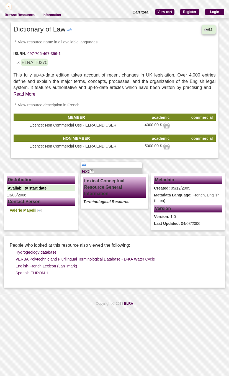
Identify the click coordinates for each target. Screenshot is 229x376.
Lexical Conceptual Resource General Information (104, 187)
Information (52, 15)
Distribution (20, 179)
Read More (24, 94)
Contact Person (24, 201)
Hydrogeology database (36, 252)
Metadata (164, 179)
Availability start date (27, 188)
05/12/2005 (172, 188)
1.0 (165, 216)
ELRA (128, 304)
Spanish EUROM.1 (32, 273)
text (88, 171)
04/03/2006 (177, 223)
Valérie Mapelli (26, 210)
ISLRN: (20, 53)
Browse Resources (20, 15)
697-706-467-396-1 (43, 53)
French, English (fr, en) (187, 198)
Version (163, 208)
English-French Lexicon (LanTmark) (46, 266)
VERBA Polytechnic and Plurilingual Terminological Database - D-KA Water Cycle (85, 259)
